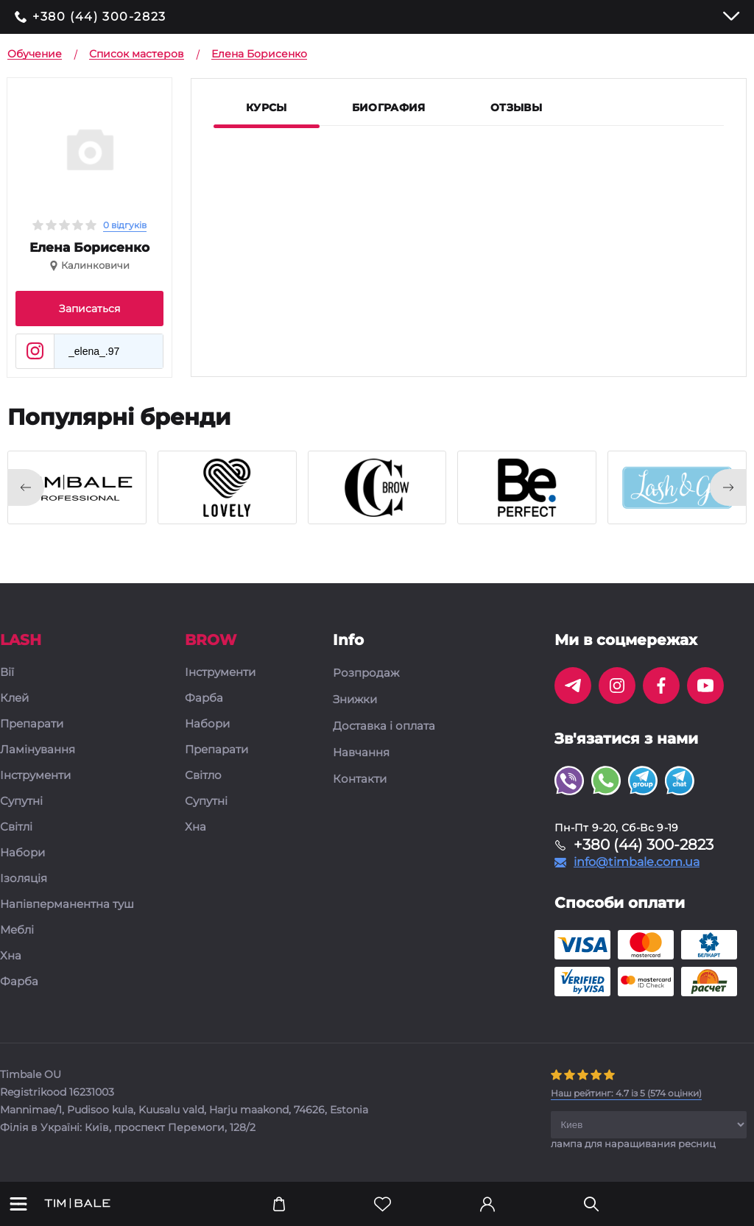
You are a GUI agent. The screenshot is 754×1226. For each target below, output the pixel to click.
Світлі (16, 827)
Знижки (355, 699)
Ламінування (37, 749)
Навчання (361, 752)
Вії (7, 672)
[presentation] (25, 487)
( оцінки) (626, 1093)
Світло (203, 775)
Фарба (19, 981)
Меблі (17, 930)
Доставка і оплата (384, 726)
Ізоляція (23, 878)
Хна (10, 956)
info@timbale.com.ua (637, 862)
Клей (14, 698)
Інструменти (35, 775)
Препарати (31, 724)
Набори (22, 853)
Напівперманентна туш (67, 904)
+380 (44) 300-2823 (99, 17)
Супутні (21, 801)
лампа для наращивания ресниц (633, 1143)
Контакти (360, 779)
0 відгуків (125, 224)
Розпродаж (366, 673)
